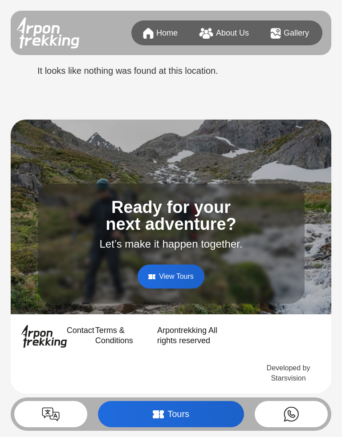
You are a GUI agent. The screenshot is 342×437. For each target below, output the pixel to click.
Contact (80, 330)
